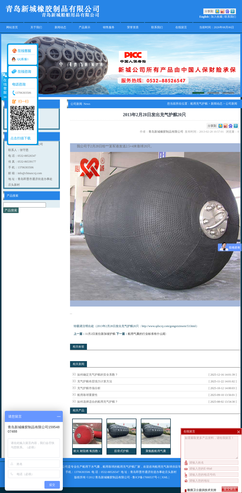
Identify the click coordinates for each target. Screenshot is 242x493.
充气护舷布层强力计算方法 (94, 381)
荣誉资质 (133, 27)
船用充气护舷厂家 (128, 466)
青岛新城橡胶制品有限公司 (167, 131)
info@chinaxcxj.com (30, 173)
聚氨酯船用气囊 (156, 451)
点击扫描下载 (20, 138)
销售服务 (108, 27)
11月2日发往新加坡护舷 (100, 334)
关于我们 (36, 27)
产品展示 (84, 27)
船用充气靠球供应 (166, 466)
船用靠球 (108, 466)
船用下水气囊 (91, 466)
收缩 (4, 86)
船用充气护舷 (199, 103)
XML (165, 477)
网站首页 (12, 27)
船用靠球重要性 (87, 395)
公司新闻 (231, 103)
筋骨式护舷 (121, 451)
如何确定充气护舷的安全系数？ (97, 374)
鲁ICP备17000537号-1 (146, 477)
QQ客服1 (22, 59)
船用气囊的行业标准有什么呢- (147, 334)
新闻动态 (60, 27)
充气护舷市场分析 (88, 388)
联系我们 (230, 16)
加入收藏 (216, 16)
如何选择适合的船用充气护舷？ (97, 401)
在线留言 (181, 27)
